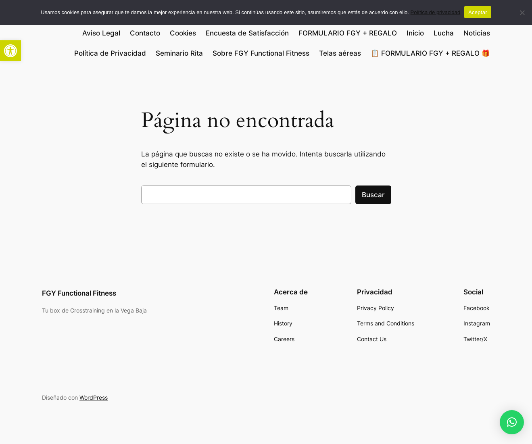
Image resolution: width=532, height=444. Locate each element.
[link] (10, 50)
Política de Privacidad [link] (110, 53)
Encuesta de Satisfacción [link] (247, 33)
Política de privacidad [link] (436, 12)
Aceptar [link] (477, 12)
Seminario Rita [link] (179, 53)
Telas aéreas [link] (340, 53)
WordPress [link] (93, 397)
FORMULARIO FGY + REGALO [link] (347, 33)
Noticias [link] (476, 33)
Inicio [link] (415, 33)
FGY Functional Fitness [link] (79, 293)
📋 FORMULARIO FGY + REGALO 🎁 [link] (430, 53)
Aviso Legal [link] (101, 33)
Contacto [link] (145, 33)
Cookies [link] (183, 33)
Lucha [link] (444, 33)
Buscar (373, 195)
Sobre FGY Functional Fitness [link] (261, 53)
